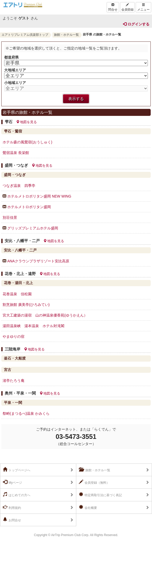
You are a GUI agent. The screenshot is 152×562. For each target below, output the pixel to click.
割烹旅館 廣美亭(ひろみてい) (26, 305)
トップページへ (16, 469)
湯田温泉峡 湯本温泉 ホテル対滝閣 (33, 326)
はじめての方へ (16, 494)
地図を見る (26, 122)
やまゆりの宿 (13, 336)
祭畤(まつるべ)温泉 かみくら (26, 413)
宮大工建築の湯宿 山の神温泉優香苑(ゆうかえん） (45, 315)
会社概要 (88, 507)
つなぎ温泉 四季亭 (19, 186)
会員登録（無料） (94, 482)
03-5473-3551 (76, 436)
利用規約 (12, 507)
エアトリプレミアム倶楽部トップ (25, 35)
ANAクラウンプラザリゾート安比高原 (38, 261)
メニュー (143, 7)
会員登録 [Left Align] (127, 7)
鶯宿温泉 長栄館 (16, 153)
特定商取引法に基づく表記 (100, 494)
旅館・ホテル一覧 (66, 35)
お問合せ (12, 519)
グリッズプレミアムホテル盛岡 (32, 228)
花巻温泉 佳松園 (17, 294)
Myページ (12, 482)
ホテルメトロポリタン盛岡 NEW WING (39, 196)
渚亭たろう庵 (13, 380)
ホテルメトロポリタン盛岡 (29, 207)
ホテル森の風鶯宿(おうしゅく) (29, 142)
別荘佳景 (10, 217)
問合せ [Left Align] (113, 7)
